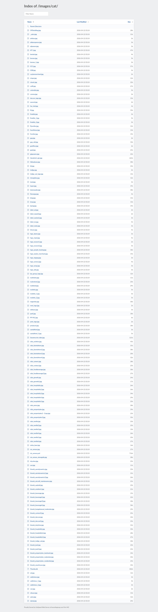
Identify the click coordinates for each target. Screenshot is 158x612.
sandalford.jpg (33, 329)
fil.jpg (30, 110)
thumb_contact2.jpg (35, 513)
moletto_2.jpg (33, 298)
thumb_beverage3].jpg (36, 501)
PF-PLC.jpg (32, 317)
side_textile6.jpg (34, 441)
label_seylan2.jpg (34, 218)
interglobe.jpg (33, 178)
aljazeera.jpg (33, 46)
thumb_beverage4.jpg (36, 505)
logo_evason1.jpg (34, 242)
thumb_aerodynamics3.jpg (37, 477)
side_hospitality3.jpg (35, 393)
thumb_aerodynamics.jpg (37, 469)
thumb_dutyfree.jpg (35, 525)
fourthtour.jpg (33, 130)
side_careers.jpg (34, 361)
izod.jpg (31, 182)
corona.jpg (32, 94)
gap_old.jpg (32, 142)
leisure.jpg (32, 230)
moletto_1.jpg (33, 294)
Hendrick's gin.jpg (34, 158)
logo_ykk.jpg (33, 270)
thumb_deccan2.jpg (35, 521)
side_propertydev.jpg (35, 409)
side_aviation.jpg (34, 341)
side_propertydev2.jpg (36, 417)
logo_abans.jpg (33, 234)
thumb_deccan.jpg (35, 517)
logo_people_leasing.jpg (36, 250)
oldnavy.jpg (32, 310)
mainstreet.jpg (33, 282)
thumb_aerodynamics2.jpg (37, 473)
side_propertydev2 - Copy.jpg (38, 413)
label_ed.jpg (32, 210)
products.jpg (33, 326)
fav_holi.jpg (32, 106)
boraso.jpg (32, 58)
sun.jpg (31, 465)
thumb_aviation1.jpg (35, 489)
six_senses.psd (33, 453)
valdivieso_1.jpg (34, 581)
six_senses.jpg (33, 449)
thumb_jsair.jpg (33, 545)
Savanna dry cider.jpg (36, 337)
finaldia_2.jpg (33, 122)
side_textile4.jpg (34, 433)
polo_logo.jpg (33, 322)
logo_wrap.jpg (33, 266)
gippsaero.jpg (33, 154)
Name (29, 22)
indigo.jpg (32, 170)
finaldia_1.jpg (33, 118)
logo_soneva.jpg (34, 262)
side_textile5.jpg (34, 437)
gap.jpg (31, 138)
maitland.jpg (32, 286)
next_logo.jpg (33, 305)
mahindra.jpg (33, 278)
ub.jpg (30, 573)
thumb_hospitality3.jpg (36, 537)
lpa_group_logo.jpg (35, 274)
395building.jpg (34, 30)
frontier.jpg (32, 134)
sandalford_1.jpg (34, 333)
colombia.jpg (33, 90)
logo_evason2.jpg (34, 246)
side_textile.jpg (33, 421)
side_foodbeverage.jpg (36, 369)
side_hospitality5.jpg (35, 401)
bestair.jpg (32, 54)
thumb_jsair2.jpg (34, 549)
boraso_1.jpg (33, 62)
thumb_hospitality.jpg (36, 529)
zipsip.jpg (31, 601)
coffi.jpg (31, 86)
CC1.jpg (31, 66)
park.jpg (31, 314)
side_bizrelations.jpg (35, 345)
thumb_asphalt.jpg (35, 485)
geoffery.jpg (32, 146)
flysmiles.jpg (33, 126)
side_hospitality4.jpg (35, 397)
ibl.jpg (30, 166)
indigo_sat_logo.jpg (35, 174)
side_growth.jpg (34, 377)
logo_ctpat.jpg (33, 238)
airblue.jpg (32, 38)
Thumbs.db (32, 569)
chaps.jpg (32, 78)
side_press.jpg (33, 405)
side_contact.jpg (34, 365)
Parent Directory (34, 26)
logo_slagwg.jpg (34, 258)
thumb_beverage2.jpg (36, 497)
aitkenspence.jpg (34, 42)
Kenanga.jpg (33, 194)
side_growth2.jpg (34, 381)
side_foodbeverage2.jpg (36, 373)
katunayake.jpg (33, 190)
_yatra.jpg (32, 34)
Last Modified (81, 22)
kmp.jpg (31, 202)
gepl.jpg (31, 150)
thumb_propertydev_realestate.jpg (40, 557)
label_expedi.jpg (34, 214)
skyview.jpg (32, 461)
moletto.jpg (32, 290)
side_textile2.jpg (34, 425)
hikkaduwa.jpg (33, 162)
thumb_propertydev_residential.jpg (40, 561)
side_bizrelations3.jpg (36, 353)
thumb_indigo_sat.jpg (36, 541)
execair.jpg (32, 102)
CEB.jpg (31, 70)
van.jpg (31, 589)
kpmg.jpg (31, 206)
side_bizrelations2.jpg (36, 349)
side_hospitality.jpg (35, 385)
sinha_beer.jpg (33, 445)
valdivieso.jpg (33, 577)
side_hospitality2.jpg (35, 389)
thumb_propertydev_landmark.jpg (40, 553)
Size (129, 22)
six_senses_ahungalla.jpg (37, 457)
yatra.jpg (31, 597)
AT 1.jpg (31, 50)
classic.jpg (32, 82)
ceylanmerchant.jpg (35, 74)
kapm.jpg (31, 186)
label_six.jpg (32, 222)
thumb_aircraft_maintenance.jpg (39, 481)
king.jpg (31, 198)
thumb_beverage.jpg (35, 493)
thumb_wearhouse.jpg (36, 565)
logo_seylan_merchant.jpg (37, 254)
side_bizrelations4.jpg (36, 357)
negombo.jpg (33, 302)
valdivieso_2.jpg (34, 585)
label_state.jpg (33, 226)
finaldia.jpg (32, 114)
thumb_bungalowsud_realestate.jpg (40, 509)
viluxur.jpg (32, 593)
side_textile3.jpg (34, 429)
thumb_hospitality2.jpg (36, 533)
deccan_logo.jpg (34, 98)
